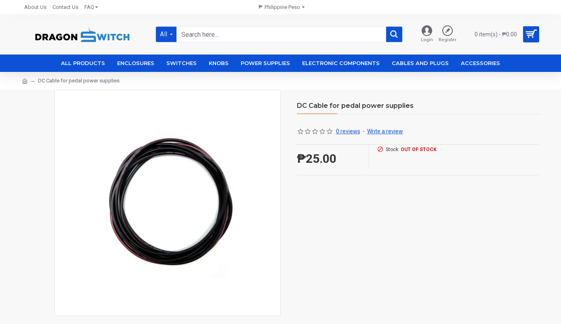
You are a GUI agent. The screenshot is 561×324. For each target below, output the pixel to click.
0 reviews (348, 131)
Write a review (385, 131)
